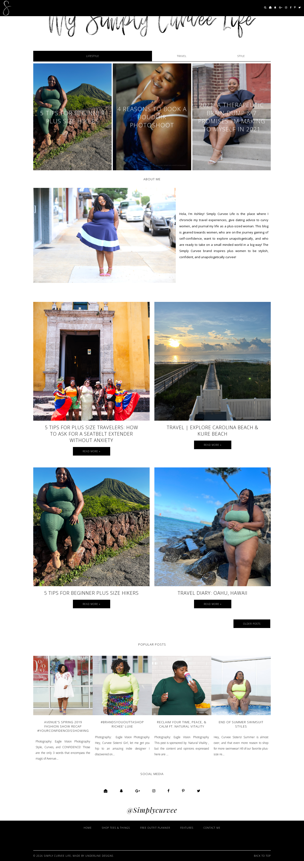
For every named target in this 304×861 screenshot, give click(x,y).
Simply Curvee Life (57, 855)
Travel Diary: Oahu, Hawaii (212, 593)
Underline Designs (99, 855)
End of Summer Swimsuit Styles (241, 724)
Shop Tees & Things (116, 827)
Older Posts (252, 623)
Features (186, 827)
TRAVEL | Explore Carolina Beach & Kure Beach (212, 430)
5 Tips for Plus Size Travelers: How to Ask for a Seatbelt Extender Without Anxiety (91, 433)
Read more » (91, 451)
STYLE (241, 56)
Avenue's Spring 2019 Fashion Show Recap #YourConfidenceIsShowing (63, 726)
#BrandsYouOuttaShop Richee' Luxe (122, 724)
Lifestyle (92, 56)
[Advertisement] (168, 839)
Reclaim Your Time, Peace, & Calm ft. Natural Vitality (181, 724)
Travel (181, 56)
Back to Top (262, 855)
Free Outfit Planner (155, 827)
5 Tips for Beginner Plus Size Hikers (91, 593)
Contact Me (212, 827)
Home (88, 827)
